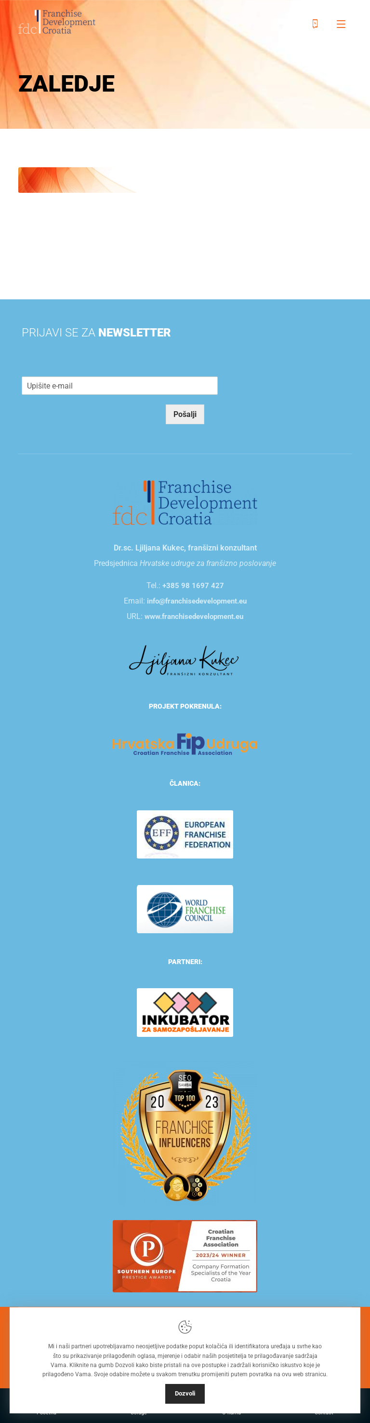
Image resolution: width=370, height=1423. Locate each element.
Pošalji (185, 414)
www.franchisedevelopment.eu (194, 616)
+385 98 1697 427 (193, 585)
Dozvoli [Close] (185, 1393)
